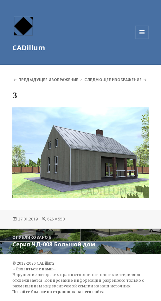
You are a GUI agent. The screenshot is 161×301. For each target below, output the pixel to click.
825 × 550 (56, 219)
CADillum (28, 47)
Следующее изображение (113, 79)
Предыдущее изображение (48, 79)
